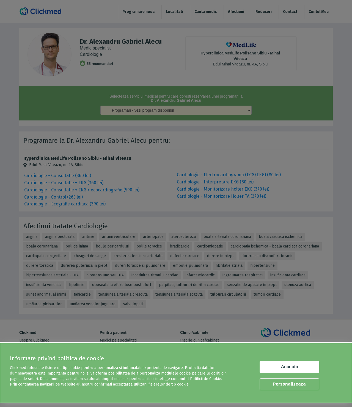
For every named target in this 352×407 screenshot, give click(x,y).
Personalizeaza (289, 384)
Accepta (289, 366)
